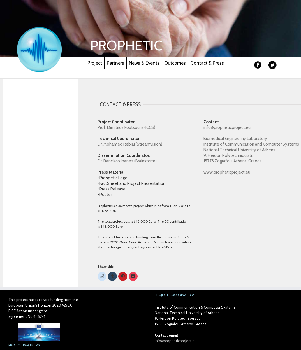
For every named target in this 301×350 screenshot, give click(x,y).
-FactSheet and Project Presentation (131, 183)
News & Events (144, 63)
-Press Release (112, 189)
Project (94, 63)
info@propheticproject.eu (175, 341)
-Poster (105, 194)
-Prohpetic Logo (113, 177)
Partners (115, 63)
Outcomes (175, 63)
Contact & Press (207, 63)
